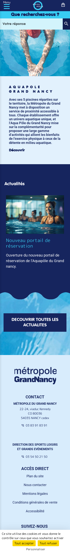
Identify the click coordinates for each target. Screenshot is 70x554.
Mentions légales (35, 494)
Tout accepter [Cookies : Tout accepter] (24, 543)
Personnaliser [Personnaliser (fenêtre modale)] (35, 549)
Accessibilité (35, 511)
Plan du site (35, 476)
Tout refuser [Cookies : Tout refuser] (48, 543)
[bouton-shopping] (63, 4)
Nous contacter (35, 485)
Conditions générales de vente (35, 502)
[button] (66, 24)
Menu (6, 2)
